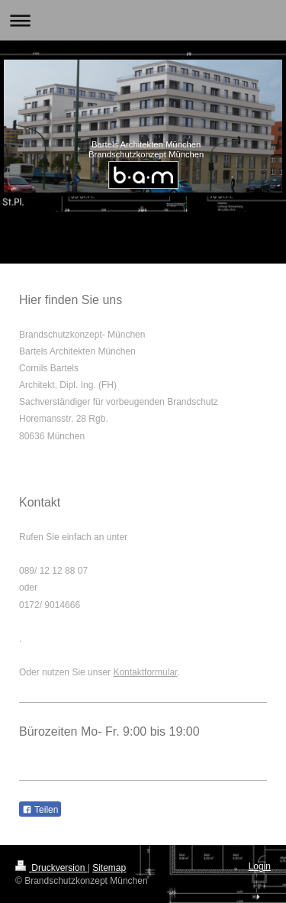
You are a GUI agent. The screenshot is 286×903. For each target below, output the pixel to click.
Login (260, 866)
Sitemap (109, 868)
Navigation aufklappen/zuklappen (143, 20)
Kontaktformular (145, 672)
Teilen (40, 809)
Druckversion (51, 868)
